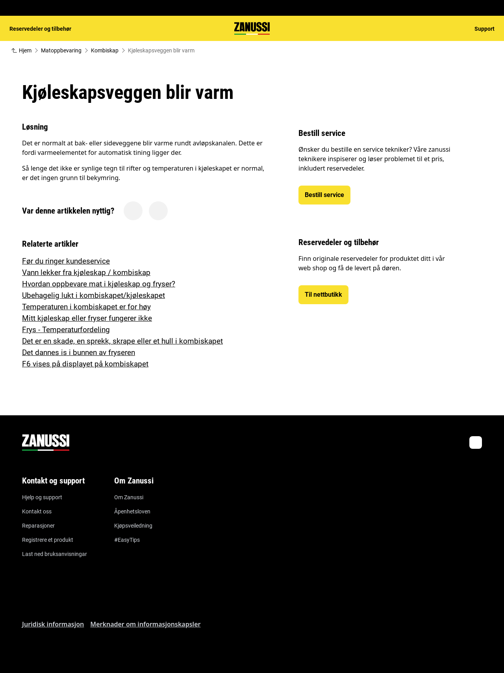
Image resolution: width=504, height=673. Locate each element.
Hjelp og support (42, 497)
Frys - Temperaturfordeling (66, 329)
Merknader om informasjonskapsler (145, 624)
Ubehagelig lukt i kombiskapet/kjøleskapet (93, 295)
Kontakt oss (37, 511)
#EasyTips (127, 540)
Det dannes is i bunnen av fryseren (78, 352)
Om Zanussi (128, 497)
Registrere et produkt (47, 540)
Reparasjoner (38, 525)
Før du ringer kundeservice (66, 261)
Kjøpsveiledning (133, 525)
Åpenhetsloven (132, 511)
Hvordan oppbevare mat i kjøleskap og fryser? (98, 283)
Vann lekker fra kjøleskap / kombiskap (86, 272)
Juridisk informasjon (53, 624)
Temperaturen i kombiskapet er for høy (86, 306)
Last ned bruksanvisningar (54, 554)
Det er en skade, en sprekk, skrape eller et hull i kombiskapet (122, 341)
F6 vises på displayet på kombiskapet (85, 363)
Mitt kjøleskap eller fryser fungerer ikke (87, 318)
